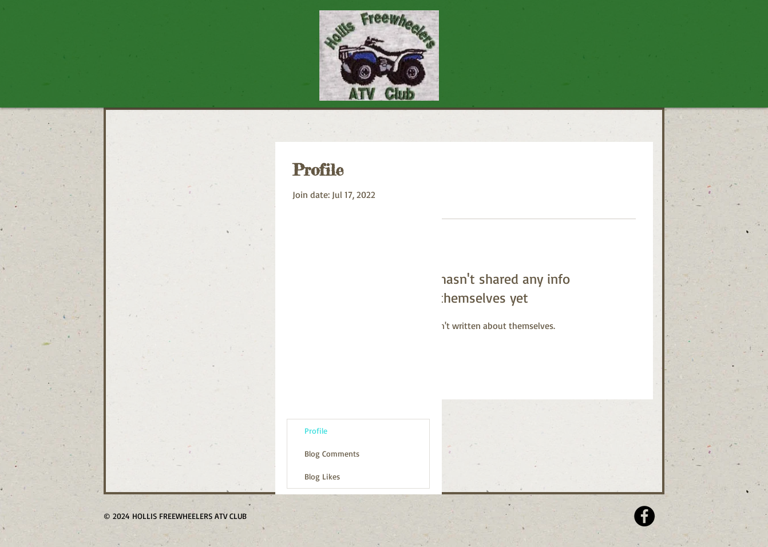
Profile (315, 430)
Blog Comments (331, 453)
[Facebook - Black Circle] (644, 516)
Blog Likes (322, 476)
